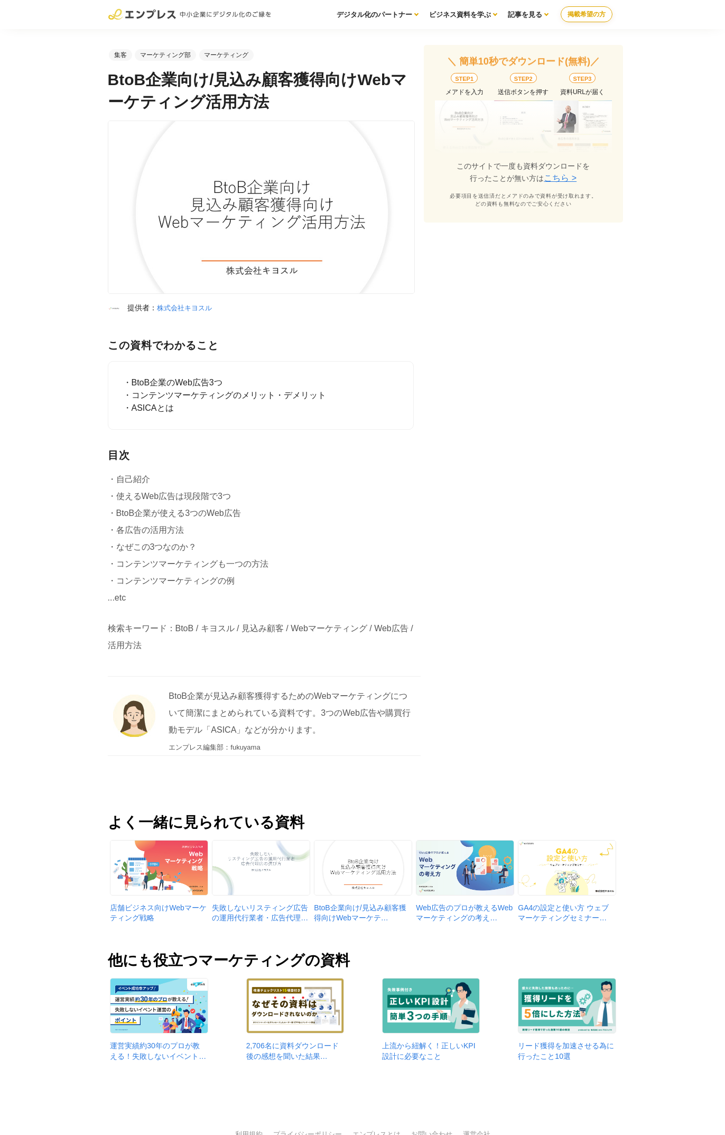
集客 (120, 55)
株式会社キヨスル (184, 308)
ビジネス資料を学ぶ (460, 15)
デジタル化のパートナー (374, 15)
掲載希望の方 (587, 14)
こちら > (560, 177)
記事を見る (525, 15)
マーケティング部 (165, 55)
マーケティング (226, 55)
